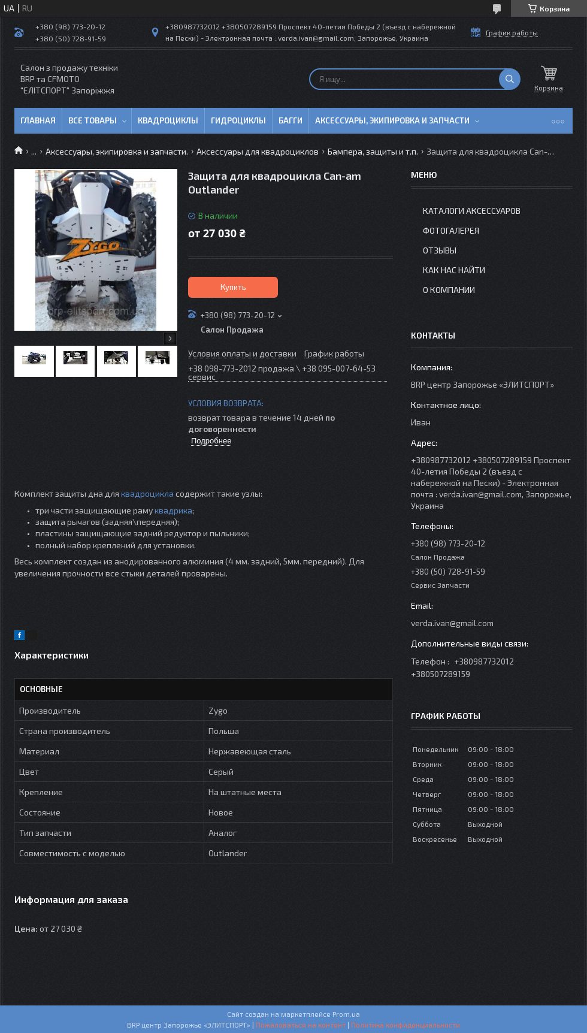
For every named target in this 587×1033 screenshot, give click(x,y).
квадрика (173, 510)
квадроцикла (147, 493)
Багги (290, 120)
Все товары (92, 120)
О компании (449, 290)
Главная (38, 120)
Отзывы (439, 250)
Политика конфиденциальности (405, 1024)
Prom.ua (346, 1014)
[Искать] (510, 79)
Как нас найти (454, 270)
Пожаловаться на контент (301, 1024)
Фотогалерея (451, 230)
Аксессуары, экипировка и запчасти (392, 120)
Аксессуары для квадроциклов (257, 151)
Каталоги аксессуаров (472, 211)
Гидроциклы (238, 120)
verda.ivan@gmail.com (452, 623)
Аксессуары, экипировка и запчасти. (117, 151)
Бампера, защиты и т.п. (373, 151)
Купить (233, 287)
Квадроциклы (168, 120)
